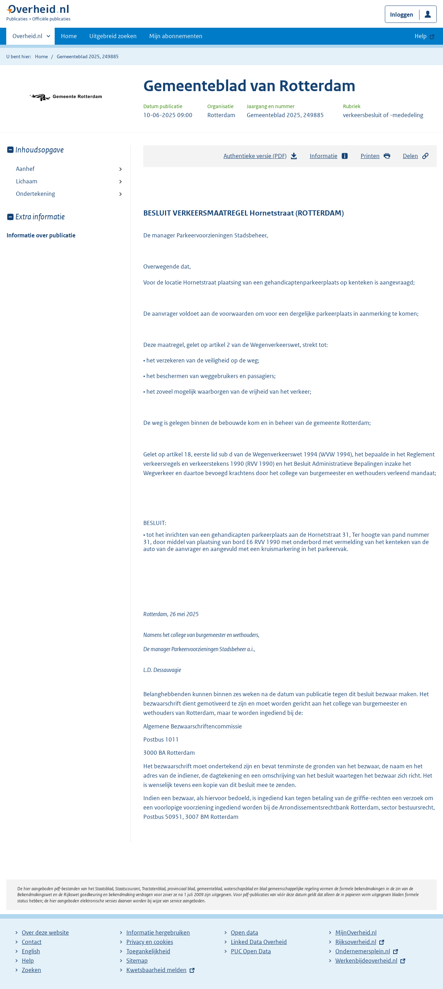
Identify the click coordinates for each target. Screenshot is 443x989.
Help (28, 960)
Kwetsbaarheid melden (156, 970)
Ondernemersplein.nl (362, 951)
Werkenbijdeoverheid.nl (366, 960)
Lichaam (26, 181)
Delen (416, 156)
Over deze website (45, 932)
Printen (376, 156)
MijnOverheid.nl (356, 932)
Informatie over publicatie (41, 235)
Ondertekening (35, 194)
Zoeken (31, 970)
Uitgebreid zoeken (113, 36)
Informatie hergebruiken (158, 932)
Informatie (329, 156)
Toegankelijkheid (148, 951)
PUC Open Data (251, 951)
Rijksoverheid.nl (355, 942)
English (31, 951)
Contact (32, 942)
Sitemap (137, 960)
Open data (244, 932)
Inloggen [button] (401, 14)
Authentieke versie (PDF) (261, 157)
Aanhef (25, 169)
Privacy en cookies (149, 942)
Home (69, 36)
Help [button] (421, 36)
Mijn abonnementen (175, 36)
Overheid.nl (27, 38)
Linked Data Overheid (259, 942)
